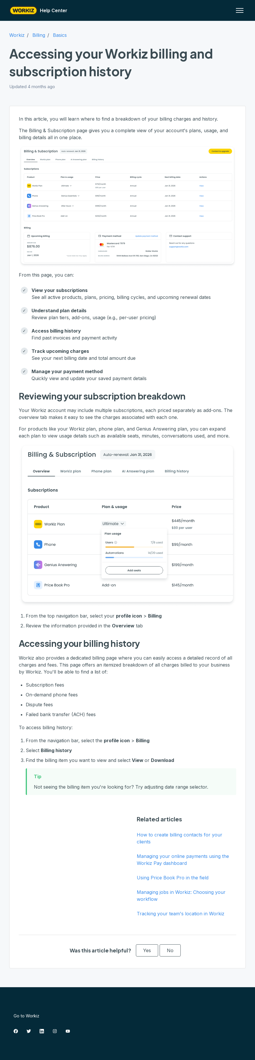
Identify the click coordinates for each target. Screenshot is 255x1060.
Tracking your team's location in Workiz (180, 913)
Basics (60, 35)
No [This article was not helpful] (170, 950)
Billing (38, 35)
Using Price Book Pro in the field (172, 878)
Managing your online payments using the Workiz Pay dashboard (183, 859)
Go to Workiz (26, 1016)
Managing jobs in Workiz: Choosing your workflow (181, 895)
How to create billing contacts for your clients (179, 838)
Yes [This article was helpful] (147, 950)
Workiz (17, 35)
